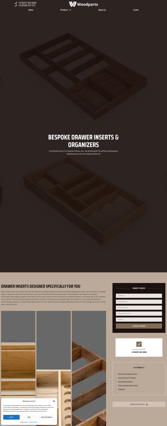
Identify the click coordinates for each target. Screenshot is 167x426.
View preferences (46, 417)
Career (136, 10)
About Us (102, 10)
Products (65, 10)
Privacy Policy (33, 422)
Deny (29, 417)
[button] (54, 401)
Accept (11, 417)
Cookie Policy (24, 422)
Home (30, 10)
